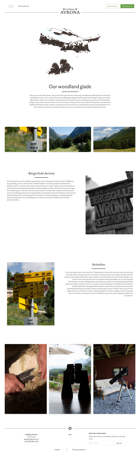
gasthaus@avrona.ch (31, 439)
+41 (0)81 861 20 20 (31, 441)
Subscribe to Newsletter (97, 433)
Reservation (112, 6)
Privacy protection (78, 449)
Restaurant (23, 6)
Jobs (70, 434)
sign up (118, 443)
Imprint (57, 449)
